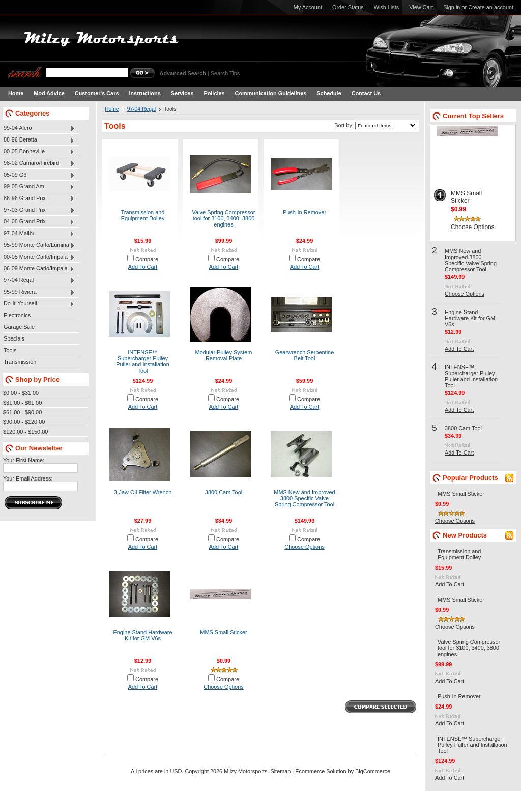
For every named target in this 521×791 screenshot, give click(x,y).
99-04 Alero (39, 128)
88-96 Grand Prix (39, 198)
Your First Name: (23, 460)
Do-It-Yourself (39, 303)
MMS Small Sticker (223, 632)
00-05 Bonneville (39, 151)
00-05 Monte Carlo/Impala (39, 257)
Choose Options (304, 547)
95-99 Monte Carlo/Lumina (39, 245)
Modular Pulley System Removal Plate (223, 355)
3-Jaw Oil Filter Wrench (142, 492)
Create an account (490, 7)
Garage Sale (19, 327)
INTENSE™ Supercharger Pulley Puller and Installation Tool (142, 361)
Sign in (451, 7)
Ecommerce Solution (320, 771)
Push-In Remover (304, 212)
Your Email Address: (28, 478)
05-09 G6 (39, 175)
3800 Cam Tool (223, 492)
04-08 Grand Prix (39, 221)
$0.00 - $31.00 (21, 393)
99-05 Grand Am (39, 186)
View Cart (421, 7)
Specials (14, 338)
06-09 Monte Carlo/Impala (39, 268)
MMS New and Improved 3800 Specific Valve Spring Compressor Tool (304, 498)
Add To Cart (143, 267)
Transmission (20, 362)
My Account (308, 7)
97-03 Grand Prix (39, 210)
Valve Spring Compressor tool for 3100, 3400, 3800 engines (223, 218)
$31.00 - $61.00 (22, 403)
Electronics (17, 315)
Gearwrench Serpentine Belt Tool (304, 355)
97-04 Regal (39, 280)
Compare (146, 259)
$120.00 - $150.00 (25, 432)
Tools (10, 350)
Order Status (348, 7)
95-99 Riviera (39, 292)
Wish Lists (386, 7)
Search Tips (225, 73)
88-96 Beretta (39, 140)
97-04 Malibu (39, 233)
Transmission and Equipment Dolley (143, 215)
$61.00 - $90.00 (22, 412)
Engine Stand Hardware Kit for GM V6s (142, 635)
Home (112, 109)
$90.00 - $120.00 (24, 422)
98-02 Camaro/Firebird (39, 163)
